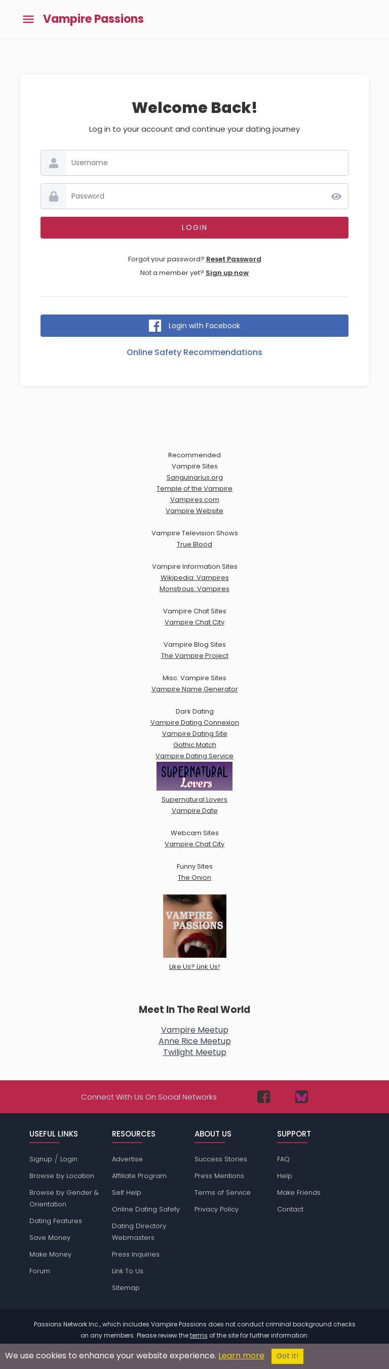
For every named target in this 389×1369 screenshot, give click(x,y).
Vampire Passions (93, 19)
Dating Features (55, 1221)
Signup (40, 1159)
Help (284, 1176)
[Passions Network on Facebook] (263, 1096)
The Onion (194, 877)
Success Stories (220, 1159)
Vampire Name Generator (194, 689)
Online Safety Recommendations (194, 352)
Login (68, 1159)
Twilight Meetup (194, 1052)
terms (199, 1335)
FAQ (283, 1159)
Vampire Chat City (194, 622)
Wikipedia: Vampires (195, 577)
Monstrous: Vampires (194, 589)
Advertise (127, 1159)
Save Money (49, 1237)
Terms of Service (222, 1192)
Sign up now (227, 273)
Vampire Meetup (194, 1030)
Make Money (50, 1254)
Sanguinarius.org (195, 477)
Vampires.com (194, 499)
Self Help (126, 1192)
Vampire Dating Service (194, 756)
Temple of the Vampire (194, 488)
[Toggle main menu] (28, 19)
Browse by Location (61, 1176)
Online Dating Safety (146, 1209)
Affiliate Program (139, 1176)
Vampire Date (195, 810)
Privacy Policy (216, 1209)
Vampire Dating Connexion (194, 722)
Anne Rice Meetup (195, 1041)
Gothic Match (194, 745)
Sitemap (126, 1288)
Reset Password (233, 259)
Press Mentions (219, 1176)
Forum (39, 1271)
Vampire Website (194, 511)
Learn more (241, 1355)
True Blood (194, 544)
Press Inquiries (136, 1254)
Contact (290, 1209)
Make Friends (299, 1192)
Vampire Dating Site (194, 733)
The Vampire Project (194, 655)
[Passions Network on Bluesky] (301, 1096)
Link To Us (127, 1271)
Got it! (287, 1356)
